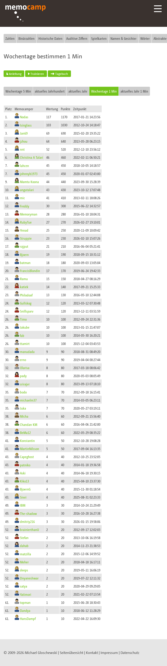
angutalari (27, 189)
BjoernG (25, 489)
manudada (27, 351)
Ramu (24, 278)
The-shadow (28, 513)
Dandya (25, 610)
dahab (24, 545)
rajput (24, 246)
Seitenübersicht (71, 652)
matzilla (25, 553)
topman (25, 602)
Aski (23, 473)
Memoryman (28, 214)
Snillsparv (26, 311)
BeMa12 (25, 432)
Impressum (109, 652)
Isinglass (26, 125)
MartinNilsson (29, 448)
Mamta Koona (29, 181)
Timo (23, 319)
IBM (22, 505)
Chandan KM (28, 424)
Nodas (24, 116)
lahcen (24, 165)
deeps (24, 570)
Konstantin (27, 440)
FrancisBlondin (30, 270)
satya (23, 586)
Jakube (24, 327)
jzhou (23, 141)
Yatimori (25, 594)
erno (23, 359)
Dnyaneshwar (29, 578)
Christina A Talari (31, 157)
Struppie (26, 238)
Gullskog (25, 303)
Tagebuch (59, 74)
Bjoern (24, 254)
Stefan (24, 537)
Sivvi (23, 497)
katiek (24, 286)
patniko (25, 464)
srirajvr (25, 383)
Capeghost (27, 456)
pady (23, 375)
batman (25, 262)
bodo (23, 392)
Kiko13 (24, 481)
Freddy (24, 205)
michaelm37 (28, 400)
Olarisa (24, 367)
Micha (24, 416)
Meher (24, 562)
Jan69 (24, 133)
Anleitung (14, 74)
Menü (158, 8)
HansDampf (28, 618)
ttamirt (25, 343)
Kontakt (92, 652)
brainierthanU (29, 529)
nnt (22, 149)
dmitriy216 (27, 521)
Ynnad (24, 230)
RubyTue (26, 222)
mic (22, 197)
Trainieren (36, 74)
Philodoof (26, 294)
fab (22, 335)
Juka (23, 408)
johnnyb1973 (28, 173)
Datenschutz (130, 652)
